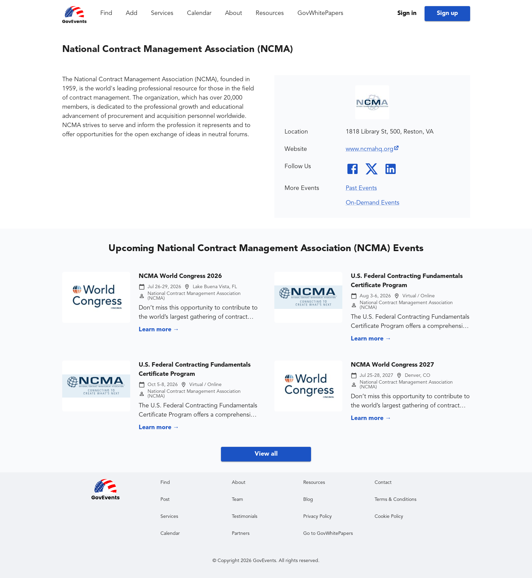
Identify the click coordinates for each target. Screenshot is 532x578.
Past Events (361, 188)
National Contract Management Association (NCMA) (194, 296)
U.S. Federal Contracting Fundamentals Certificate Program (407, 280)
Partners (241, 533)
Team (237, 499)
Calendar (199, 13)
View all (266, 454)
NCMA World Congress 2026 (180, 276)
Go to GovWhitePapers (328, 533)
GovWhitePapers (320, 13)
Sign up (447, 13)
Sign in (406, 13)
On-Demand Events (372, 203)
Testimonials (244, 516)
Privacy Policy (317, 516)
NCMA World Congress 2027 (392, 365)
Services (162, 13)
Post (165, 499)
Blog (308, 499)
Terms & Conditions (395, 499)
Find (106, 13)
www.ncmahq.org (372, 149)
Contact (383, 482)
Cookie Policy (389, 516)
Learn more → (159, 330)
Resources (270, 13)
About (233, 13)
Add (131, 13)
